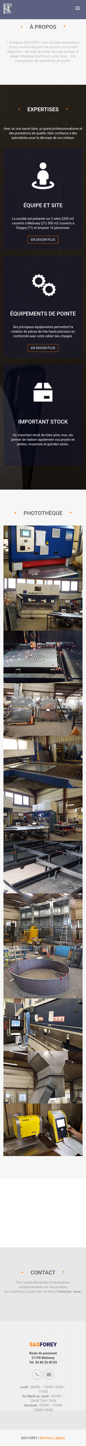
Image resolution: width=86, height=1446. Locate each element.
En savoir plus (43, 239)
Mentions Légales (52, 1438)
